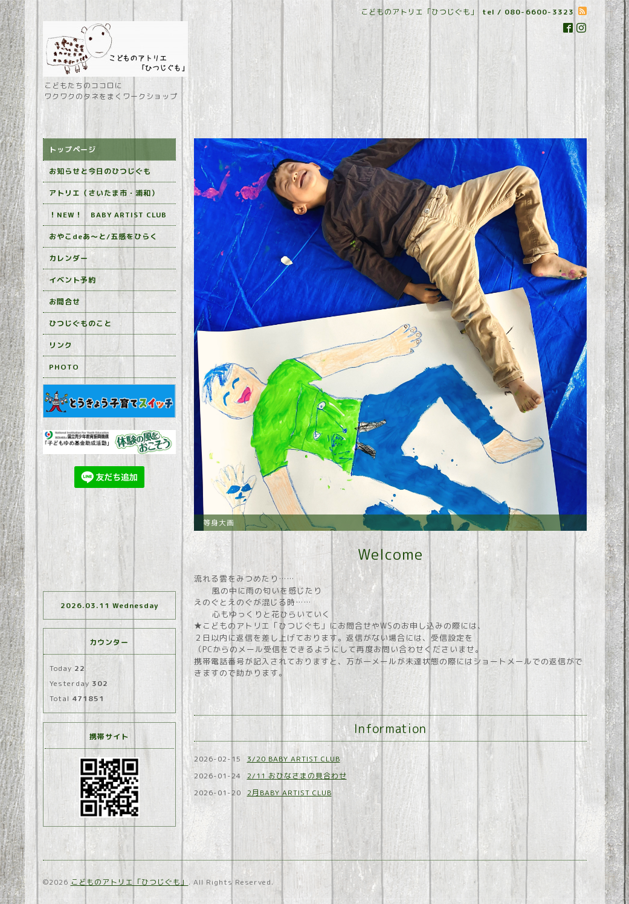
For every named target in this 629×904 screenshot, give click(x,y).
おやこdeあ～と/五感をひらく (103, 236)
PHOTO (64, 367)
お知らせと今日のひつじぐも (100, 171)
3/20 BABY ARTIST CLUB (293, 759)
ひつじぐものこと (80, 323)
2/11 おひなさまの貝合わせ (297, 776)
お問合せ (64, 302)
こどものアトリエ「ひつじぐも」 (130, 882)
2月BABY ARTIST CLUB (289, 792)
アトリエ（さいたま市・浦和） (104, 193)
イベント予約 (72, 280)
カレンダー (68, 258)
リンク (61, 345)
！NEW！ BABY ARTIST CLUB (108, 215)
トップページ (72, 149)
